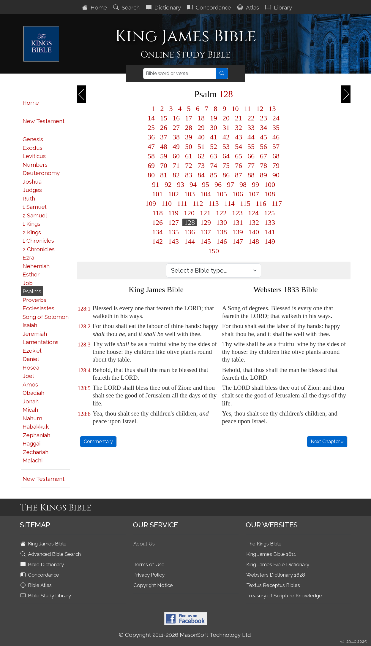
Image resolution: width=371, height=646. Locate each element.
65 (238, 156)
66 (251, 156)
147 (238, 241)
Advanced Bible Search (51, 554)
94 (193, 184)
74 (213, 165)
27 (176, 127)
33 (251, 127)
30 (213, 127)
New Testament (43, 121)
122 (221, 213)
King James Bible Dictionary (277, 564)
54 (238, 146)
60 (176, 156)
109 (150, 203)
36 (151, 137)
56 (263, 146)
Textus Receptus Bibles (273, 585)
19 (213, 118)
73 (201, 165)
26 (163, 127)
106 (238, 194)
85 (213, 175)
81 (163, 175)
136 (189, 232)
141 (270, 232)
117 (277, 203)
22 (251, 118)
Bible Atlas (36, 585)
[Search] (179, 73)
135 (173, 232)
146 (221, 241)
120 (189, 213)
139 (238, 232)
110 (166, 203)
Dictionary (164, 7)
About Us (144, 544)
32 (238, 127)
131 (238, 222)
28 (188, 127)
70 (163, 165)
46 (276, 137)
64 (226, 156)
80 (151, 175)
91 (155, 184)
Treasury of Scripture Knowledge (284, 596)
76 (238, 165)
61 (188, 156)
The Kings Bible (264, 544)
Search (127, 7)
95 (205, 184)
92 (168, 184)
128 (189, 222)
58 (151, 156)
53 (226, 146)
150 (213, 251)
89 (263, 175)
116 (261, 203)
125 (269, 213)
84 (201, 175)
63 (213, 156)
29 (201, 127)
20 (226, 118)
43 (238, 137)
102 (173, 194)
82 (176, 175)
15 (163, 118)
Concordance (210, 7)
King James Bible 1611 (271, 554)
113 (213, 203)
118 (158, 213)
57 (276, 146)
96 (218, 184)
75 (226, 165)
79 (276, 165)
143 (173, 241)
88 (251, 175)
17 (188, 118)
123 (237, 213)
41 (213, 137)
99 (255, 184)
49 (176, 146)
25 (151, 127)
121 (205, 213)
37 (163, 137)
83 (188, 175)
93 (180, 184)
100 (270, 184)
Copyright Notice (153, 585)
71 (176, 165)
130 (221, 222)
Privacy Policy (149, 575)
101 (157, 194)
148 (254, 241)
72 (188, 165)
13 (272, 108)
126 (157, 222)
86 (226, 175)
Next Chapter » (327, 441)
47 (151, 146)
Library (279, 7)
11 (247, 108)
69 (151, 165)
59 (163, 156)
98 (243, 184)
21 (238, 118)
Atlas (249, 7)
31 (226, 127)
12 (260, 108)
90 (276, 175)
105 (221, 194)
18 (201, 118)
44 (251, 137)
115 (245, 203)
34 (263, 127)
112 (198, 203)
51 (201, 146)
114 (229, 203)
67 (263, 156)
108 (270, 194)
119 (173, 213)
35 (276, 127)
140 (254, 232)
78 (263, 165)
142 (157, 241)
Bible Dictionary (42, 564)
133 (270, 222)
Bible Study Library (46, 596)
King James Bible (44, 544)
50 (188, 146)
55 (251, 146)
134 (157, 232)
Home (95, 7)
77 (251, 165)
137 (205, 232)
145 (205, 241)
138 (221, 232)
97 (230, 184)
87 (238, 175)
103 (189, 194)
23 (263, 118)
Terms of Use (149, 564)
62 (201, 156)
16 (176, 118)
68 (276, 156)
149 (270, 241)
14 (151, 118)
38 (176, 137)
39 (188, 137)
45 (263, 137)
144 (189, 241)
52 (213, 146)
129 (205, 222)
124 (253, 213)
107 (254, 194)
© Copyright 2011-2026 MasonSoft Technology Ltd (185, 634)
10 (235, 108)
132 (254, 222)
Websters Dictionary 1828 (275, 575)
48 (163, 146)
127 (173, 222)
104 (205, 194)
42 (226, 137)
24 (276, 118)
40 (201, 137)
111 (182, 203)
